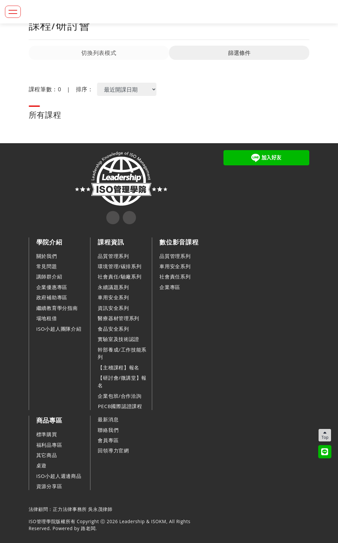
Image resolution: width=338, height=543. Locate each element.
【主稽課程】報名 (118, 367)
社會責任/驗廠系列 (119, 276)
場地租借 (46, 318)
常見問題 (46, 266)
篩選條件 (239, 53)
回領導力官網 (113, 450)
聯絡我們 (108, 430)
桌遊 (41, 465)
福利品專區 (49, 444)
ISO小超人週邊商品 (59, 476)
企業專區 (169, 287)
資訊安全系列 (113, 308)
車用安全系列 (113, 297)
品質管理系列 (113, 256)
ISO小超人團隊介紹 (59, 328)
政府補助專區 (51, 297)
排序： (84, 89)
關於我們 (46, 256)
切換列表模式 (98, 53)
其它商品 (46, 455)
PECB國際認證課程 (120, 406)
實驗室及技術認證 (118, 339)
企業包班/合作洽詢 (119, 396)
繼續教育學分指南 (57, 308)
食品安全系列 (113, 328)
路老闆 (88, 528)
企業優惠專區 (51, 287)
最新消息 (108, 419)
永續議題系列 (113, 287)
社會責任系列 (174, 276)
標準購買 (46, 434)
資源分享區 (49, 486)
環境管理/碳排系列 (119, 266)
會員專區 (108, 440)
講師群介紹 (49, 276)
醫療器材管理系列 (118, 318)
